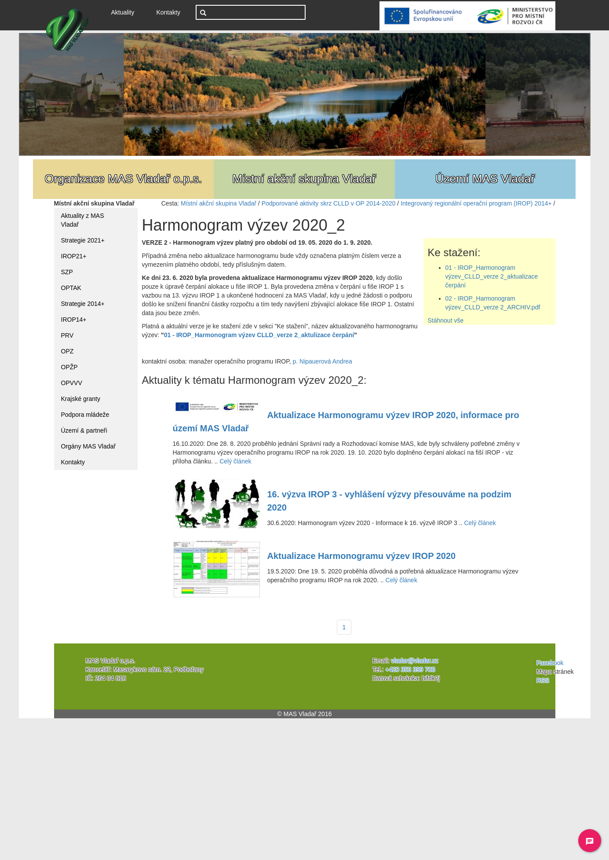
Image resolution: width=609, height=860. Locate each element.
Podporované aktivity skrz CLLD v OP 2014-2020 (329, 203)
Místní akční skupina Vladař (218, 203)
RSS (542, 680)
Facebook (549, 662)
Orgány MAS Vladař (88, 446)
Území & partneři (84, 430)
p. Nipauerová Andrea (322, 361)
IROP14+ (74, 319)
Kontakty (168, 12)
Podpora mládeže (85, 414)
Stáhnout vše (446, 320)
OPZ (67, 351)
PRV (67, 335)
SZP (67, 272)
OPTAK (71, 287)
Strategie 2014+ (83, 303)
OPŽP (69, 367)
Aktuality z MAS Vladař (82, 220)
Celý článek (235, 461)
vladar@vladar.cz (415, 660)
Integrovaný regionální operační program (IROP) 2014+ (476, 203)
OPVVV (71, 382)
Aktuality (126, 11)
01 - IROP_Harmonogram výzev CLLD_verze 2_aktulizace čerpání (259, 334)
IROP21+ (74, 256)
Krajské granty (80, 398)
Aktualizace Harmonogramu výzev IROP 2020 (361, 556)
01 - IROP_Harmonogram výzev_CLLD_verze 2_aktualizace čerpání (491, 276)
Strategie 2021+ (83, 240)
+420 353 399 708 (410, 669)
